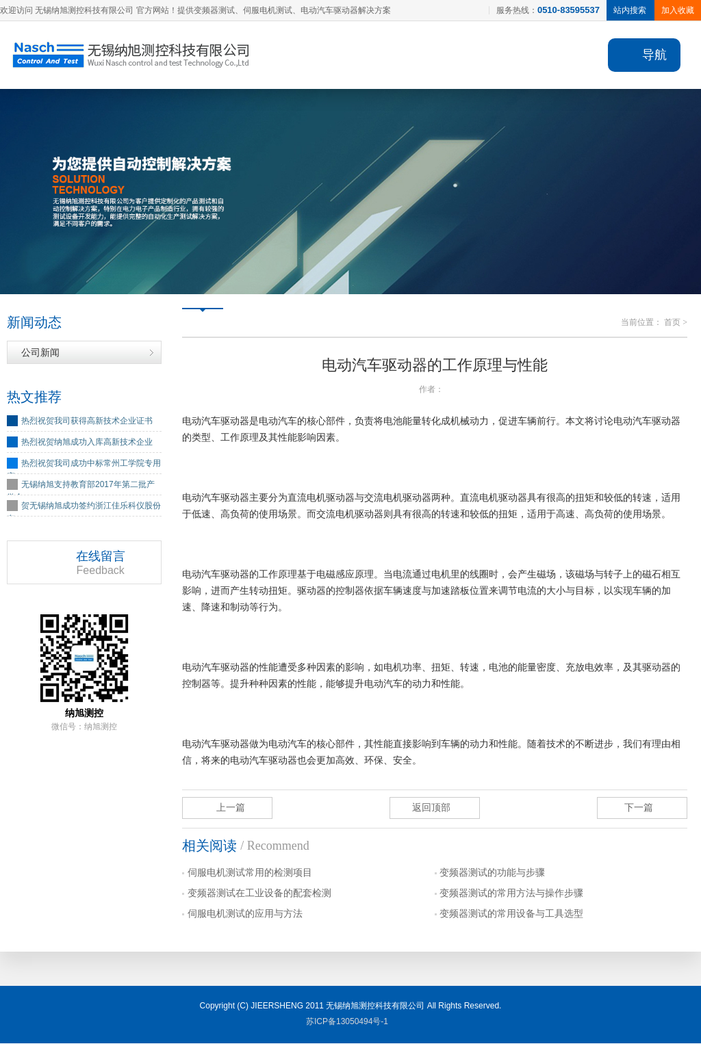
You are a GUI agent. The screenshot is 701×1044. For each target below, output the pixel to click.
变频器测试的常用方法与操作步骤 (511, 894)
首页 (672, 323)
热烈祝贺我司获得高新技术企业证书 (87, 421)
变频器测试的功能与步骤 (492, 873)
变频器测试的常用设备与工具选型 (511, 914)
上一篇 (230, 808)
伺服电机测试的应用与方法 (245, 914)
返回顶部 (431, 808)
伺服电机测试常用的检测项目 (250, 873)
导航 (654, 55)
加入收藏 (677, 10)
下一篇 (638, 808)
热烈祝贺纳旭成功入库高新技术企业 (87, 442)
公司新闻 (40, 353)
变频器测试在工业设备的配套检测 (259, 894)
